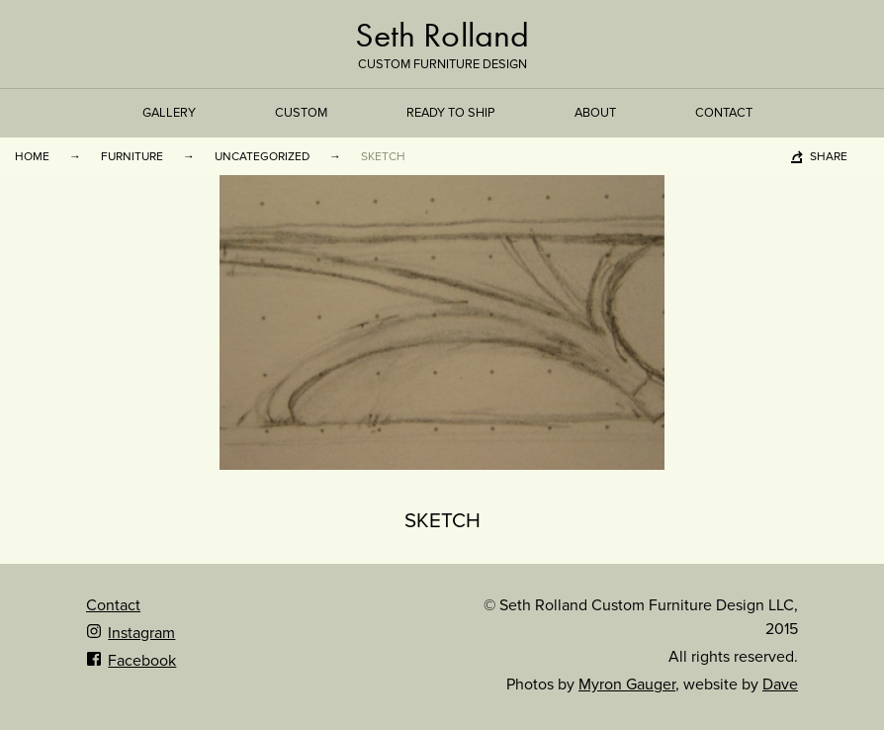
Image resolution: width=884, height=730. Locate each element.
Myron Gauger (626, 684)
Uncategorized (262, 156)
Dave (780, 684)
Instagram (130, 633)
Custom (301, 113)
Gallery (169, 113)
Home (32, 156)
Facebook (131, 661)
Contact (723, 113)
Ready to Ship (450, 113)
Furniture (132, 156)
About (595, 113)
